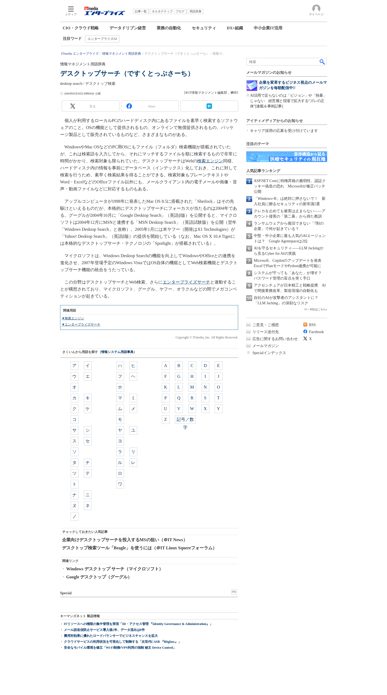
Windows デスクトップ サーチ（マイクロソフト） (114, 569)
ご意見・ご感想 (265, 325)
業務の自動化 (169, 28)
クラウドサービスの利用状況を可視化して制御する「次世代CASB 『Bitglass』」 (122, 642)
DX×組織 (235, 28)
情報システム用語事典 (117, 352)
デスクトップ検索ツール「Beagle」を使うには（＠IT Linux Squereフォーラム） (139, 548)
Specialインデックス (269, 353)
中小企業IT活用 (268, 28)
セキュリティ (204, 28)
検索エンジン (210, 161)
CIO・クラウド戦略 (81, 28)
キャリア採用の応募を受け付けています (284, 131)
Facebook (316, 332)
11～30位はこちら (315, 309)
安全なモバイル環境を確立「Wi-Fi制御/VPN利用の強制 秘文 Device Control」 (120, 647)
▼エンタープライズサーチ (81, 324)
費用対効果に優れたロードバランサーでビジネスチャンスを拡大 (111, 636)
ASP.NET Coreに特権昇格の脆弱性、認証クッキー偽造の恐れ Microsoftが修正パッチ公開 (290, 186)
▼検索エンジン (73, 318)
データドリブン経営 (127, 28)
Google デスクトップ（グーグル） (99, 577)
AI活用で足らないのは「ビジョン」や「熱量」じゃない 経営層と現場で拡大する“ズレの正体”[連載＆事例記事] (288, 100)
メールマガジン (265, 346)
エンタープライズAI (102, 39)
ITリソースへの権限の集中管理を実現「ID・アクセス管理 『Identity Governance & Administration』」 (138, 624)
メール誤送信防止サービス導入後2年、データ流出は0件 (104, 630)
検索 (322, 61)
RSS (312, 325)
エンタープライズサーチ (186, 282)
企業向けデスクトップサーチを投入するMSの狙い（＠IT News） (124, 539)
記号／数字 (185, 420)
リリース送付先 (265, 332)
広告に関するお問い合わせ (275, 339)
